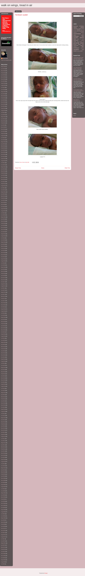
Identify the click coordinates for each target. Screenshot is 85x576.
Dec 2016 (3, 302)
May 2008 (3, 518)
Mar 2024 (3, 120)
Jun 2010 (3, 465)
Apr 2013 (3, 394)
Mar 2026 (3, 70)
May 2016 (3, 317)
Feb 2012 (3, 424)
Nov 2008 (3, 505)
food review (79, 31)
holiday (82, 35)
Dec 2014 (3, 352)
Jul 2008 (3, 513)
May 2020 (3, 217)
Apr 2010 (3, 469)
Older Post (67, 168)
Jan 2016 (3, 325)
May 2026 (3, 66)
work (81, 51)
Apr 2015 (3, 344)
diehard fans (81, 28)
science (75, 46)
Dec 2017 (3, 277)
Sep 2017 (3, 283)
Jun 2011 (3, 440)
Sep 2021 (3, 183)
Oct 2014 (3, 357)
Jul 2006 (3, 563)
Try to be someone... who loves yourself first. (78, 79)
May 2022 (3, 166)
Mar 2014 (3, 371)
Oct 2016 (3, 306)
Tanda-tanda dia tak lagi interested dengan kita (78, 58)
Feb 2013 (3, 398)
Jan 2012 (3, 426)
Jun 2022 (3, 164)
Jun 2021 (3, 189)
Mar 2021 (3, 196)
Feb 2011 (3, 449)
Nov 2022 (3, 154)
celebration (75, 28)
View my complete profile (6, 60)
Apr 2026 (3, 68)
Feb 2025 (3, 97)
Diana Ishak (5, 58)
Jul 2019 (3, 237)
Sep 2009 (3, 484)
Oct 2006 (3, 557)
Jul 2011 (3, 438)
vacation (76, 49)
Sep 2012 (3, 409)
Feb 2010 (3, 474)
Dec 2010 (3, 453)
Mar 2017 (3, 296)
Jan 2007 (3, 551)
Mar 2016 (3, 321)
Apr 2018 (3, 269)
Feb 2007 (3, 549)
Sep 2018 (3, 258)
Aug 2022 (3, 160)
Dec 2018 (3, 252)
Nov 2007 (3, 530)
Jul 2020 (3, 212)
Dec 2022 (3, 152)
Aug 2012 (3, 411)
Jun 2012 (3, 415)
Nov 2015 (3, 329)
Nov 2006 (3, 555)
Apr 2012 (3, 419)
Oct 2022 (3, 156)
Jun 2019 (3, 240)
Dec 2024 (3, 102)
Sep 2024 (3, 108)
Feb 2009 (3, 499)
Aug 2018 (3, 260)
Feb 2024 (3, 123)
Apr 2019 (3, 244)
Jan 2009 (3, 501)
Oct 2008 (3, 507)
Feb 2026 (3, 72)
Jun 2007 (3, 541)
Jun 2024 (3, 114)
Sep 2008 (3, 509)
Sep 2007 (3, 534)
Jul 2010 (3, 463)
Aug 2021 (3, 185)
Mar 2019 (3, 246)
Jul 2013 (3, 388)
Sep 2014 (3, 359)
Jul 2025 (3, 87)
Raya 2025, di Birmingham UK (76, 100)
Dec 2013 (3, 378)
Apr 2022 (3, 168)
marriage (75, 37)
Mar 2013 (3, 396)
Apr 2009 (3, 495)
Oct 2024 (3, 106)
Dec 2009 (3, 478)
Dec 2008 (3, 503)
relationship (75, 45)
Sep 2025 (3, 83)
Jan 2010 (3, 476)
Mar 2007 (3, 547)
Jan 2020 (3, 225)
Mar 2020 (3, 221)
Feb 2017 (3, 298)
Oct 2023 (3, 131)
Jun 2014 (3, 365)
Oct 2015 (3, 331)
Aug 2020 (3, 210)
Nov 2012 (3, 405)
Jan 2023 (3, 150)
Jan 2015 (3, 350)
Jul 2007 (3, 538)
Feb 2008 (3, 524)
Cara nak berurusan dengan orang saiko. (77, 68)
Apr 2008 (3, 520)
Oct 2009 (3, 482)
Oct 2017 (3, 281)
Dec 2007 (3, 528)
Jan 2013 (3, 400)
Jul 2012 (3, 413)
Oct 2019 (3, 231)
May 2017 (3, 292)
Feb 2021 (3, 198)
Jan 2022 (3, 175)
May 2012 (3, 417)
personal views (78, 43)
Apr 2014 (3, 369)
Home (42, 168)
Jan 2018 (3, 275)
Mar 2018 (3, 271)
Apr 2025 (3, 93)
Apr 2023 (3, 143)
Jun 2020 (3, 214)
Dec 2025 (3, 77)
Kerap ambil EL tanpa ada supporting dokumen (78, 90)
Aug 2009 (3, 486)
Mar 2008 (3, 522)
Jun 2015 (3, 340)
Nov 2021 (3, 179)
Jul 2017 (3, 288)
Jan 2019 (3, 250)
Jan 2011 (3, 451)
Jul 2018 (3, 263)
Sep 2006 (3, 559)
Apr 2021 (3, 194)
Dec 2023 (3, 127)
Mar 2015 (3, 346)
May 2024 (3, 116)
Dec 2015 (3, 327)
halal (83, 33)
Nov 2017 (3, 279)
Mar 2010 (3, 472)
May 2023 (3, 141)
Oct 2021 (3, 181)
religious (82, 45)
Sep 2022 (3, 158)
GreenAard (77, 33)
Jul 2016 (3, 313)
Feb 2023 (3, 148)
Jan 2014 (3, 375)
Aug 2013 (3, 386)
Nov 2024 (3, 104)
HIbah (74, 35)
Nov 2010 (3, 455)
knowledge (76, 36)
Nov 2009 (3, 480)
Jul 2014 (3, 363)
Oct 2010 (3, 457)
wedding (78, 51)
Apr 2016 (3, 319)
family (78, 30)
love (83, 36)
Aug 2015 (3, 336)
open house (79, 41)
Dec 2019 (3, 227)
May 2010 (3, 467)
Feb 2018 (3, 273)
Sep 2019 (3, 233)
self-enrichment (78, 47)
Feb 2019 (3, 248)
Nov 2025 (3, 79)
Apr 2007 (3, 545)
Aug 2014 (3, 361)
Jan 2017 (3, 300)
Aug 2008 (3, 511)
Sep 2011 (3, 434)
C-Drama (81, 26)
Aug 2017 (3, 286)
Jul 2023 (3, 137)
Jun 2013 (3, 390)
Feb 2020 (3, 223)
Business (75, 26)
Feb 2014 (3, 373)
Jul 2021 (3, 187)
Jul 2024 (3, 112)
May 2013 (3, 392)
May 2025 (3, 91)
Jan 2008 (3, 526)
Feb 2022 (3, 173)
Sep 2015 (3, 334)
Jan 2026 (3, 74)
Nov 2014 (3, 355)
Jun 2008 (3, 515)
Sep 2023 (3, 133)
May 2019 (3, 242)
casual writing (78, 27)
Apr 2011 (3, 444)
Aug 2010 (3, 461)
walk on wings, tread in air (16, 5)
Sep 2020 (3, 208)
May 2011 (3, 442)
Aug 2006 (3, 561)
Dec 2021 (3, 177)
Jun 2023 (3, 139)
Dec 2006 (3, 553)
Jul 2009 (3, 488)
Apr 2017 (3, 294)
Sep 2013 (3, 384)
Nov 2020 (3, 204)
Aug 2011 (3, 436)
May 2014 (3, 367)
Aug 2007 (3, 536)
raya (83, 44)
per (83, 41)
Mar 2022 (3, 171)
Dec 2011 (3, 428)
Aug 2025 (3, 85)
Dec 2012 (3, 403)
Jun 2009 (3, 490)
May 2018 (3, 267)
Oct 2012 (3, 407)
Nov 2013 (3, 380)
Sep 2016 (3, 309)
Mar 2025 (3, 95)
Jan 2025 (3, 100)
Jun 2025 (3, 89)
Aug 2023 (3, 135)
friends (82, 32)
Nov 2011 (3, 430)
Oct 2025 (3, 81)
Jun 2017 (3, 290)
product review (77, 44)
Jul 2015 (3, 338)
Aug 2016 (3, 311)
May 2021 (3, 192)
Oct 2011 (3, 432)
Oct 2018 (3, 256)
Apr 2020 (3, 219)
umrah (82, 48)
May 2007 (3, 543)
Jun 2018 (3, 265)
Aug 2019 (3, 235)
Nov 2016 (3, 304)
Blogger (46, 573)
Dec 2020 (3, 202)
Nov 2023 (3, 129)
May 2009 (3, 492)
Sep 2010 (3, 459)
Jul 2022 (3, 162)
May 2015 (3, 342)
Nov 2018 (3, 254)
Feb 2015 (3, 348)
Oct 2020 (3, 206)
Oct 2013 (3, 382)
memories (75, 40)
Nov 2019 (3, 229)
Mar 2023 (3, 146)
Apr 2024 (3, 118)
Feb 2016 (3, 323)
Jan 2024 (3, 125)
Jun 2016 (3, 315)
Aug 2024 (3, 110)
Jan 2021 (3, 200)
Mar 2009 (3, 497)
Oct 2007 (3, 532)
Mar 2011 (3, 446)
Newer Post (18, 168)
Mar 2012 (3, 421)
